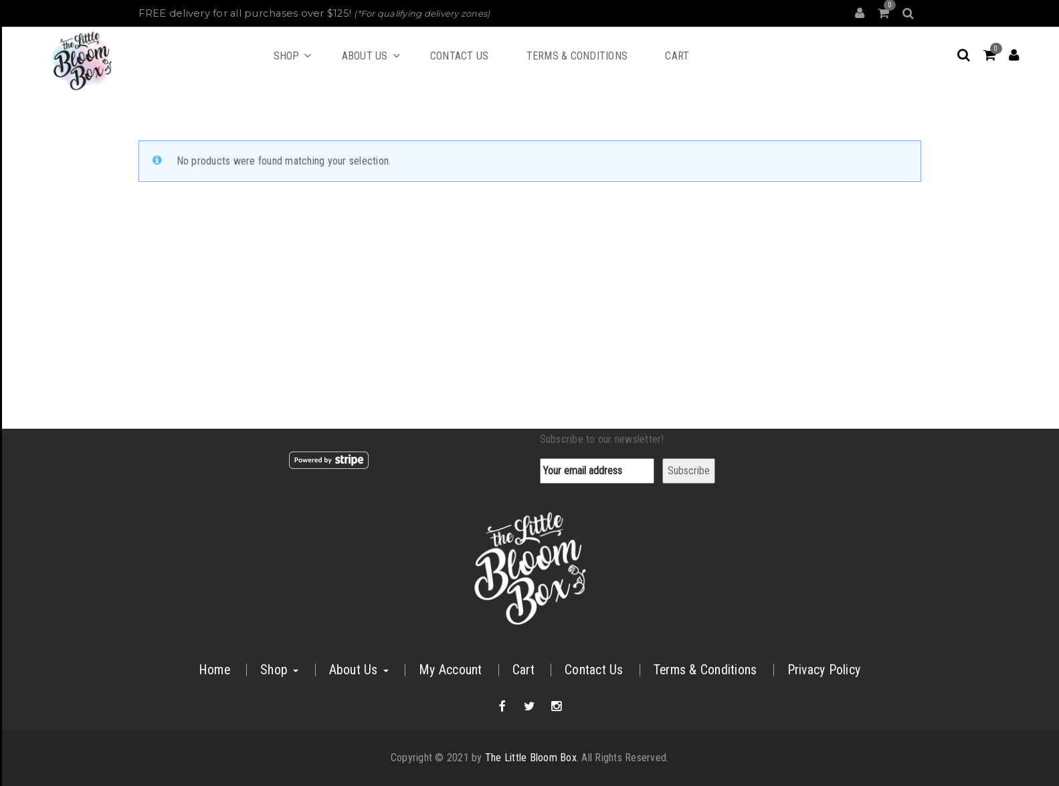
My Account (450, 670)
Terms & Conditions (705, 670)
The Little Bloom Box (531, 757)
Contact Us (594, 670)
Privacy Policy (824, 670)
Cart (523, 670)
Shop (279, 670)
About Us (359, 670)
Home (214, 670)
